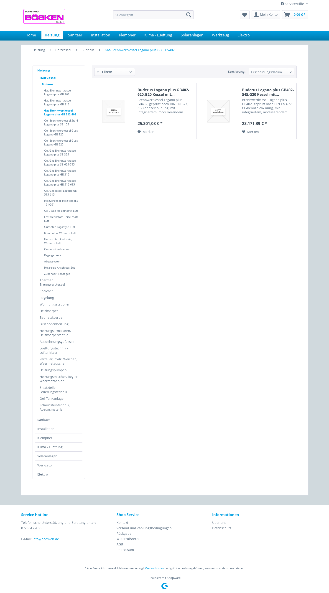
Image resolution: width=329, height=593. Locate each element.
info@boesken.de (46, 539)
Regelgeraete (52, 255)
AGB (120, 544)
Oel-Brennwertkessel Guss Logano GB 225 (61, 142)
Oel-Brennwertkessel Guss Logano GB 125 (61, 132)
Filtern (104, 72)
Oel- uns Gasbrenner (57, 249)
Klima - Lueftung (50, 447)
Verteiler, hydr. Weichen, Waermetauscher (58, 361)
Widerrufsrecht (128, 539)
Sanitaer (43, 419)
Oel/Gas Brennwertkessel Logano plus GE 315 (60, 172)
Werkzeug (44, 465)
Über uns (219, 522)
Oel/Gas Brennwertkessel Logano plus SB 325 (60, 152)
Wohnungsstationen (55, 304)
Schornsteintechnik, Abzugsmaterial (55, 407)
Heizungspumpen (53, 370)
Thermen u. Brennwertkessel (52, 282)
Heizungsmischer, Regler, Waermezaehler (59, 378)
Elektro (42, 474)
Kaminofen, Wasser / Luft (60, 233)
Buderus (47, 84)
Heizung (43, 70)
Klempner (44, 438)
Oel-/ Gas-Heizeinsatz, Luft (61, 211)
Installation (45, 429)
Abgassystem (52, 261)
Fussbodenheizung (54, 324)
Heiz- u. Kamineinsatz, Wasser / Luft (58, 241)
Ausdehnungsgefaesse (57, 341)
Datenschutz (221, 528)
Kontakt (122, 522)
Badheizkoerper (52, 317)
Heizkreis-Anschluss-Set (59, 268)
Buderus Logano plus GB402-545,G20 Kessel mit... (268, 92)
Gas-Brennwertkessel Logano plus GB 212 (57, 102)
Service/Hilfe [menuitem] (293, 4)
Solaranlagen (47, 456)
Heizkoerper (49, 311)
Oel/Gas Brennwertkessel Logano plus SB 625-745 (60, 162)
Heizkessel (48, 78)
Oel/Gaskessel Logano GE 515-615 (60, 192)
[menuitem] (153, 14)
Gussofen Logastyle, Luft (59, 227)
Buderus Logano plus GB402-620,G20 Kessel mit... (163, 92)
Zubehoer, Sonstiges (57, 274)
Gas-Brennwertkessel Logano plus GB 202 (57, 92)
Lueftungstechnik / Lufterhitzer (54, 350)
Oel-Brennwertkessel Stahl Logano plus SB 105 (61, 122)
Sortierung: (236, 71)
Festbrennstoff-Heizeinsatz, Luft (61, 219)
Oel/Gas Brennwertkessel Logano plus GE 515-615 (60, 182)
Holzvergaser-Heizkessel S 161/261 (61, 202)
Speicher (46, 291)
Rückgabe (124, 533)
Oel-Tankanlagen (53, 398)
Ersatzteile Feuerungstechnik (53, 389)
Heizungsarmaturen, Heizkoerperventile (55, 332)
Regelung (47, 297)
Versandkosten (154, 568)
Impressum (125, 549)
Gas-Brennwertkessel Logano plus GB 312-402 (60, 112)
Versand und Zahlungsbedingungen (144, 528)
